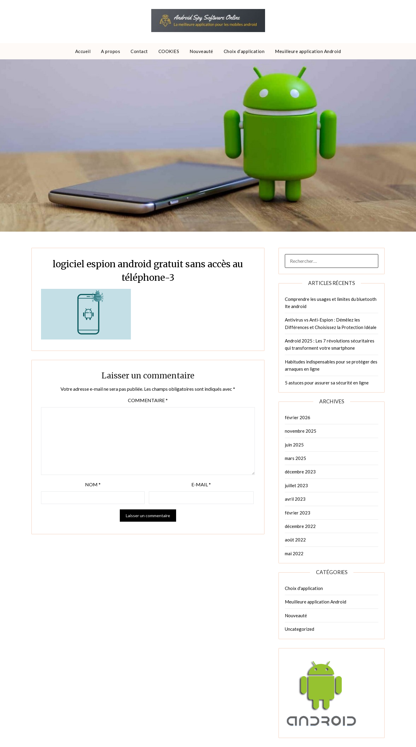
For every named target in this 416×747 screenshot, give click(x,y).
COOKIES (168, 51)
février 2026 (297, 417)
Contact (139, 51)
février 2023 (297, 512)
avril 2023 (295, 499)
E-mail (201, 484)
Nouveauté (201, 51)
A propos (110, 51)
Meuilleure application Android (308, 51)
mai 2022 (294, 553)
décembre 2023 (300, 471)
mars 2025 (295, 458)
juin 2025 (294, 444)
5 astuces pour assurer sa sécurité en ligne (327, 382)
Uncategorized (299, 629)
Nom (93, 484)
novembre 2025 (300, 431)
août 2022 (295, 539)
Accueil (83, 51)
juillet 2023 (296, 485)
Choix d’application (244, 51)
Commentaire (148, 400)
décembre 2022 (300, 526)
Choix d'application (304, 588)
